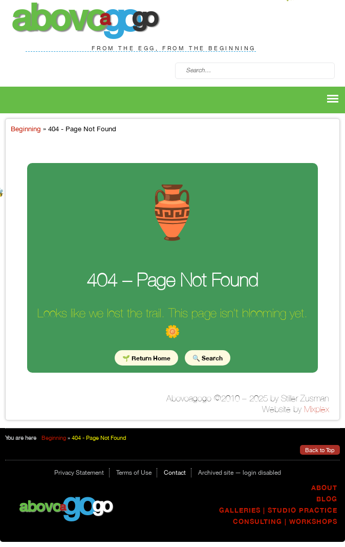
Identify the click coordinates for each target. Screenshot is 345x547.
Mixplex (316, 409)
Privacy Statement (79, 472)
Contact (175, 472)
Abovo (40, 506)
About (324, 488)
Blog (326, 499)
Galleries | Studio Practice (278, 510)
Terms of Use (134, 472)
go (78, 502)
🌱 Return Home (146, 357)
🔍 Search (207, 357)
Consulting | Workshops (285, 521)
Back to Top (320, 450)
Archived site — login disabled (239, 472)
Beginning (26, 129)
